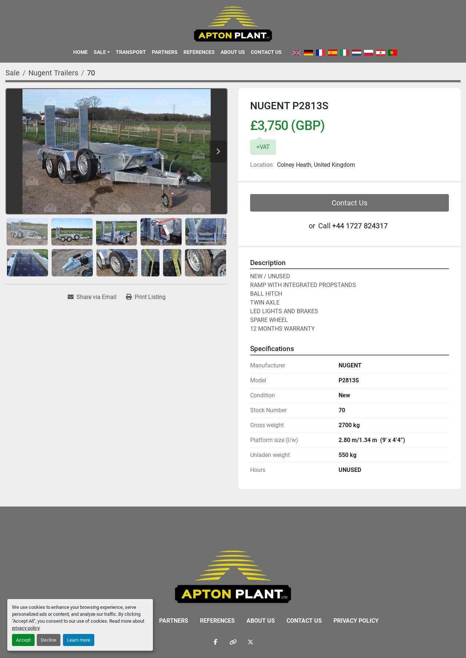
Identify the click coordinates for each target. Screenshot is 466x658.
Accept (23, 640)
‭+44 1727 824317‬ (360, 225)
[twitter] (250, 642)
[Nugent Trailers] (53, 72)
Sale (100, 52)
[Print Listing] (145, 297)
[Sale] (12, 72)
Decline (48, 640)
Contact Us (266, 52)
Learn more (78, 640)
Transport (131, 52)
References (199, 52)
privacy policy (25, 628)
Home (80, 52)
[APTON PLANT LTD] (233, 576)
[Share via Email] (92, 297)
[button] (102, 52)
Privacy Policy (356, 620)
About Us (233, 52)
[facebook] (215, 642)
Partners (165, 52)
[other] (233, 642)
